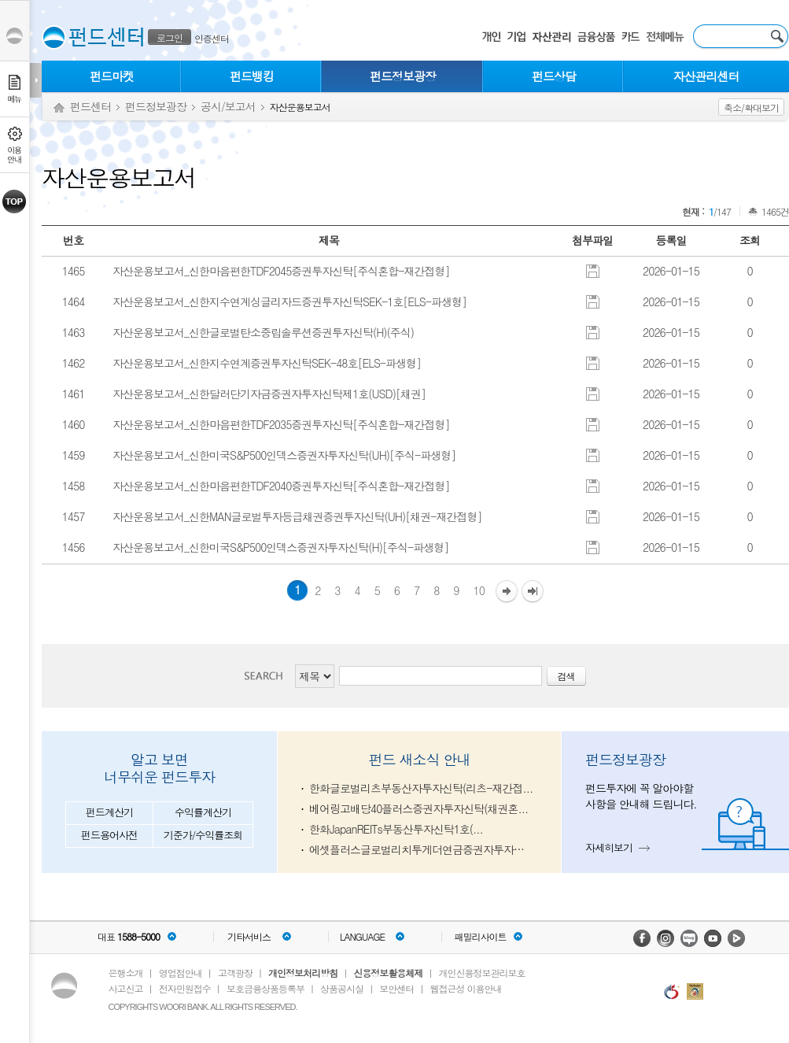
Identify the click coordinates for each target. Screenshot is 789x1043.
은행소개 (126, 972)
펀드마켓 (112, 76)
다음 (507, 592)
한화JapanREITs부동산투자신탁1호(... (396, 829)
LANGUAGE (362, 936)
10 (479, 590)
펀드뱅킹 (252, 76)
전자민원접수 (185, 988)
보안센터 (396, 988)
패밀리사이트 (481, 936)
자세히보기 (608, 847)
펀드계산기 (109, 811)
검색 (268, 676)
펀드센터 (90, 106)
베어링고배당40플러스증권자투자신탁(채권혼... (418, 808)
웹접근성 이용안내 (466, 988)
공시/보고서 (228, 106)
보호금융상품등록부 (265, 988)
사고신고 (126, 988)
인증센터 (211, 38)
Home (59, 108)
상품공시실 (341, 988)
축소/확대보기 (751, 107)
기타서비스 (249, 936)
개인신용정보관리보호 (482, 972)
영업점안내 (180, 972)
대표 (129, 936)
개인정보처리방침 (302, 972)
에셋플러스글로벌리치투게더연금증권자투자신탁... (421, 849)
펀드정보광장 (403, 76)
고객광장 (235, 972)
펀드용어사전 (109, 834)
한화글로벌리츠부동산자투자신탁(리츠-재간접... (421, 788)
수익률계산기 (203, 811)
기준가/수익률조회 (203, 834)
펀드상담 (554, 76)
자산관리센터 (706, 76)
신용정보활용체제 (387, 972)
